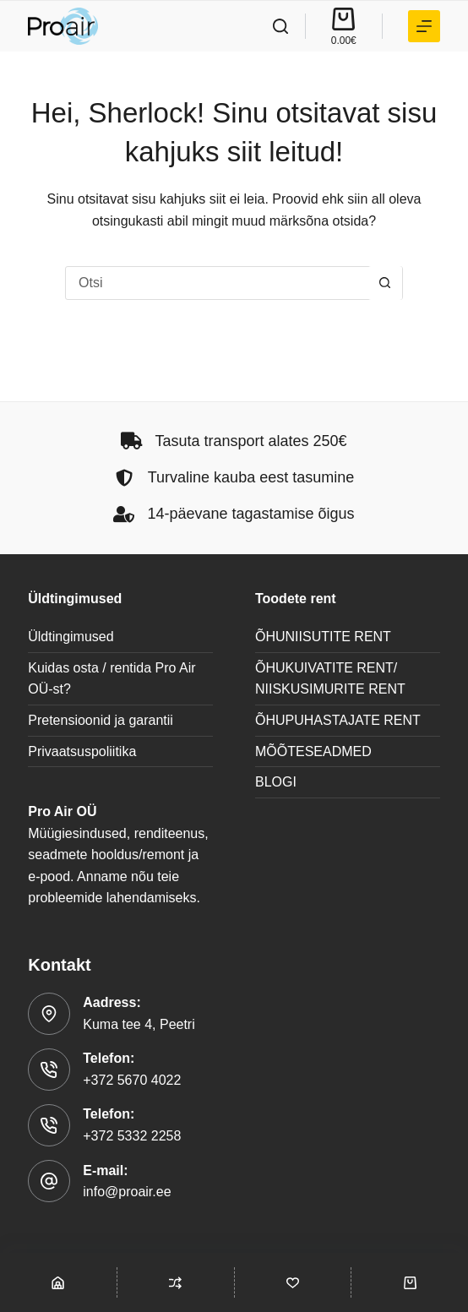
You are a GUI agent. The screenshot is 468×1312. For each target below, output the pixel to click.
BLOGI (276, 782)
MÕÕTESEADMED (313, 751)
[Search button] (385, 283)
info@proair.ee (127, 1191)
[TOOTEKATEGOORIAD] (424, 26)
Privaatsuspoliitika (82, 751)
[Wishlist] (293, 1282)
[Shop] (58, 1282)
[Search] (280, 26)
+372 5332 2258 (132, 1136)
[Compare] (175, 1282)
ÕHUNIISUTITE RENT (323, 636)
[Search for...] (217, 283)
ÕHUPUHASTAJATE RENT (338, 720)
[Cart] (409, 1282)
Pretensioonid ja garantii (100, 720)
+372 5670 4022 (132, 1080)
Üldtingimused (70, 636)
